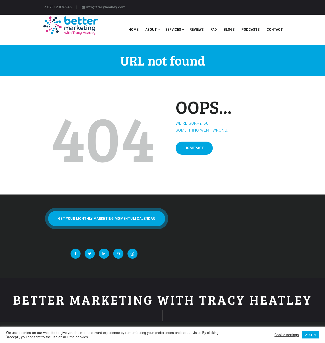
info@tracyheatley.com (105, 7)
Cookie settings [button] (286, 335)
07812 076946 (59, 7)
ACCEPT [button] (310, 335)
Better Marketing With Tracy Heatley (162, 299)
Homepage (194, 148)
